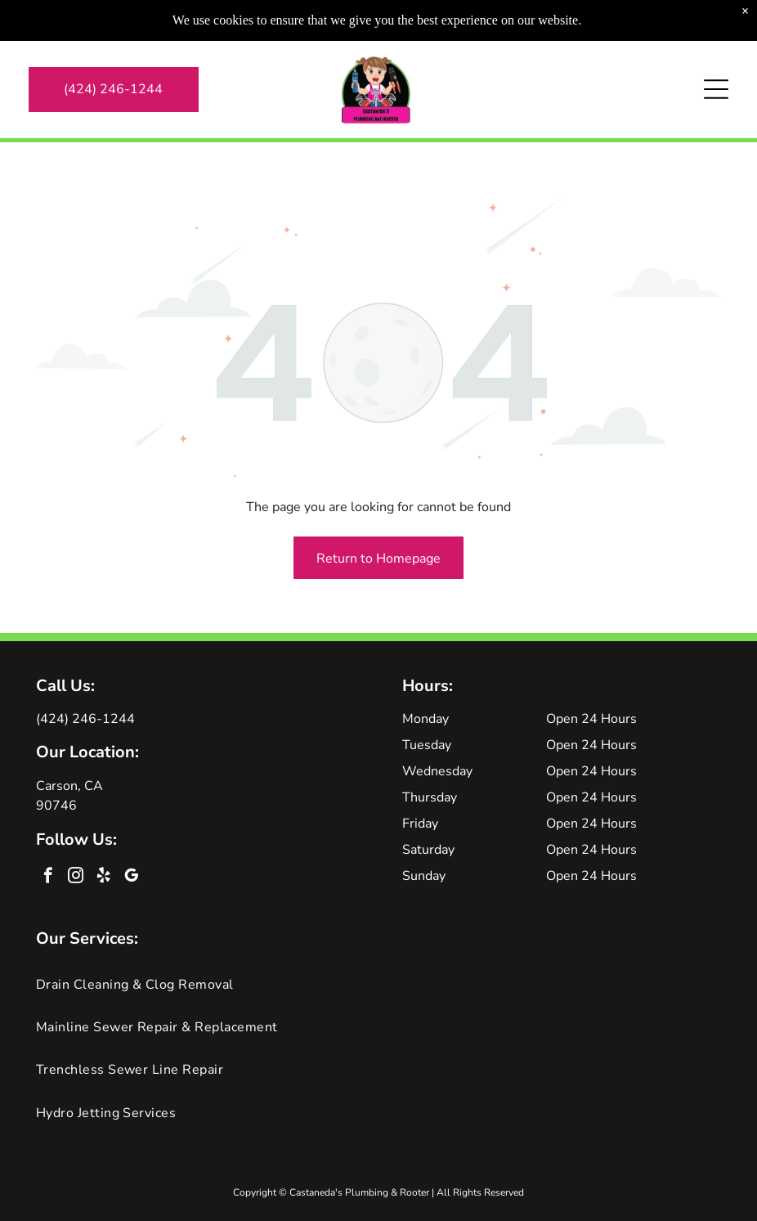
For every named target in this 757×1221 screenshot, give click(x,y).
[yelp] (103, 877)
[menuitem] (378, 984)
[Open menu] (716, 51)
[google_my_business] (131, 877)
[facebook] (48, 877)
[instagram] (75, 877)
